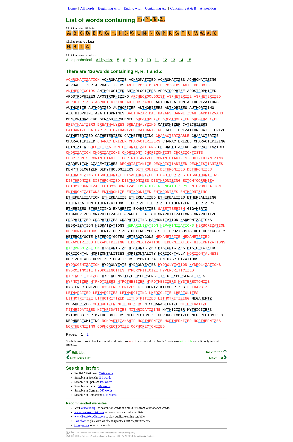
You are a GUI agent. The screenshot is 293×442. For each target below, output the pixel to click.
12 (165, 60)
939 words (104, 377)
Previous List (78, 358)
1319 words (110, 394)
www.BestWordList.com (89, 412)
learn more (112, 432)
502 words (104, 386)
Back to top (215, 352)
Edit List (75, 352)
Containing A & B (183, 8)
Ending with (132, 8)
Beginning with (109, 8)
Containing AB (156, 8)
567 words (106, 390)
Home (72, 8)
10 (148, 60)
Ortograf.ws (81, 425)
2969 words (106, 373)
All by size (104, 60)
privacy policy (128, 432)
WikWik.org (88, 407)
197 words (106, 381)
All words (87, 8)
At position (208, 8)
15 (189, 60)
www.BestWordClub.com (89, 416)
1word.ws (80, 420)
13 (173, 60)
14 (181, 60)
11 (157, 60)
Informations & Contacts (143, 436)
